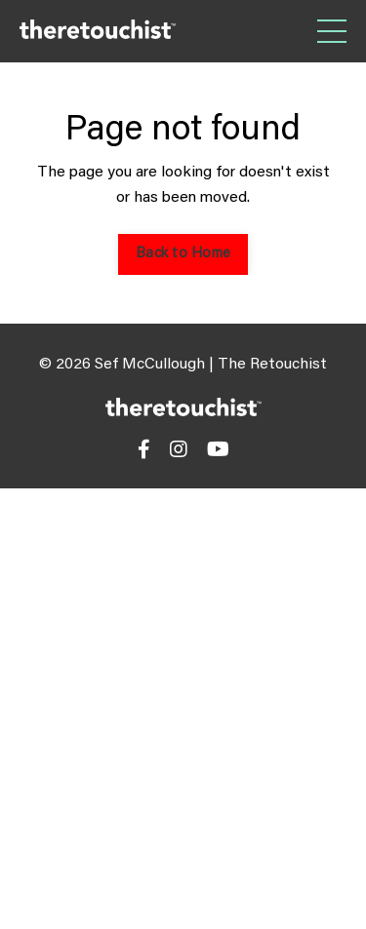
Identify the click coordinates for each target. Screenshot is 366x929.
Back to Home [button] (183, 254)
